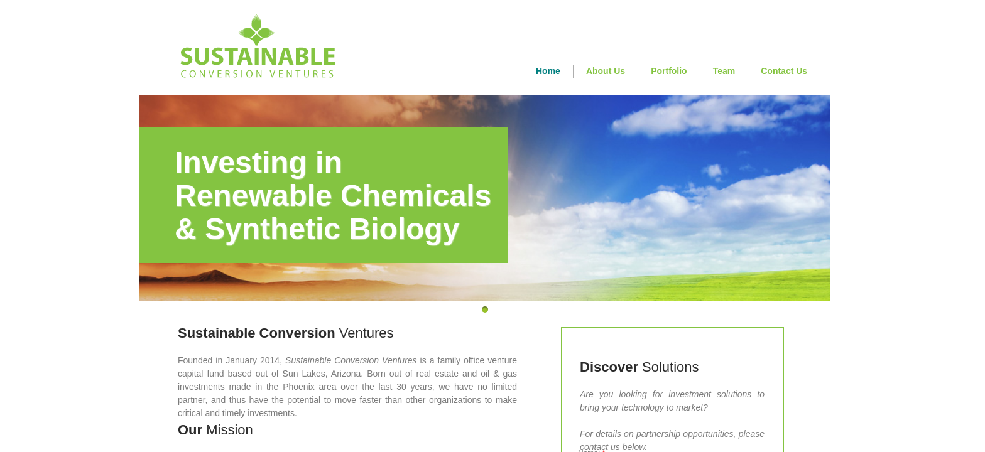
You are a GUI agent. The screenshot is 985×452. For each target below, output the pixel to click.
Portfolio (669, 71)
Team (724, 71)
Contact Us (784, 71)
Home (548, 71)
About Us (605, 71)
